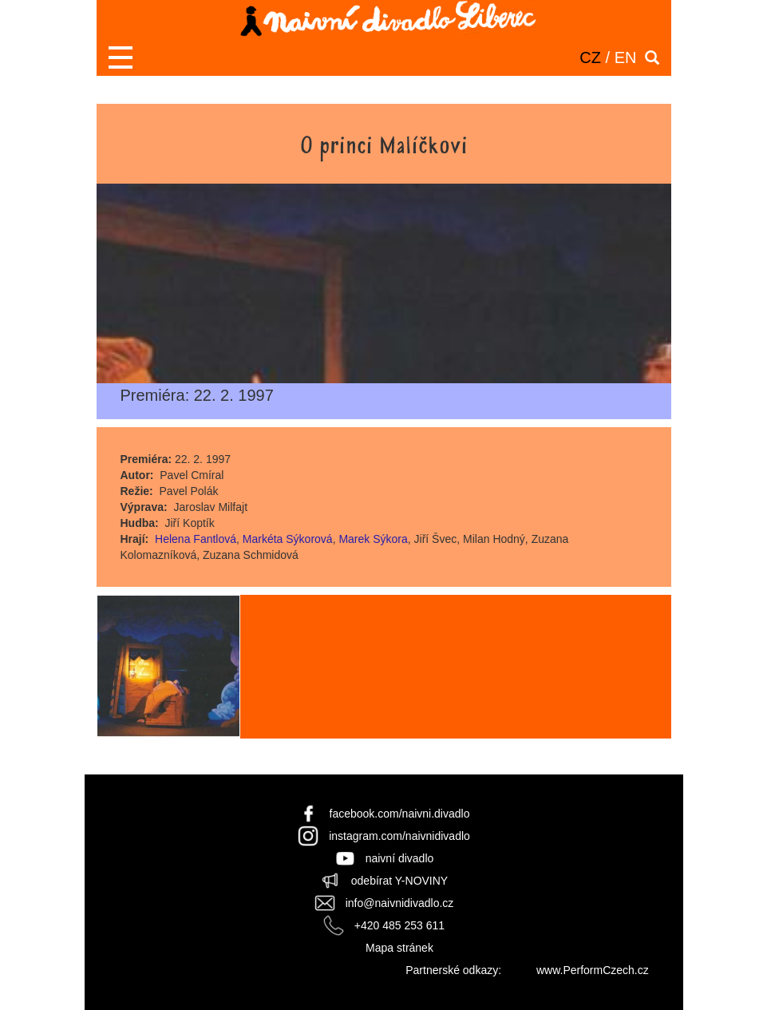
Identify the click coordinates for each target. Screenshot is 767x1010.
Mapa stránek (399, 947)
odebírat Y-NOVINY (399, 880)
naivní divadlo (400, 858)
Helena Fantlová (195, 539)
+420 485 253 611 (399, 925)
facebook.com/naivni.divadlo (400, 813)
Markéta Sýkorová (288, 539)
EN (626, 57)
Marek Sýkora (372, 539)
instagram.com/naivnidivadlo (399, 836)
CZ (590, 57)
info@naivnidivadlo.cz (400, 903)
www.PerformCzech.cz (592, 970)
